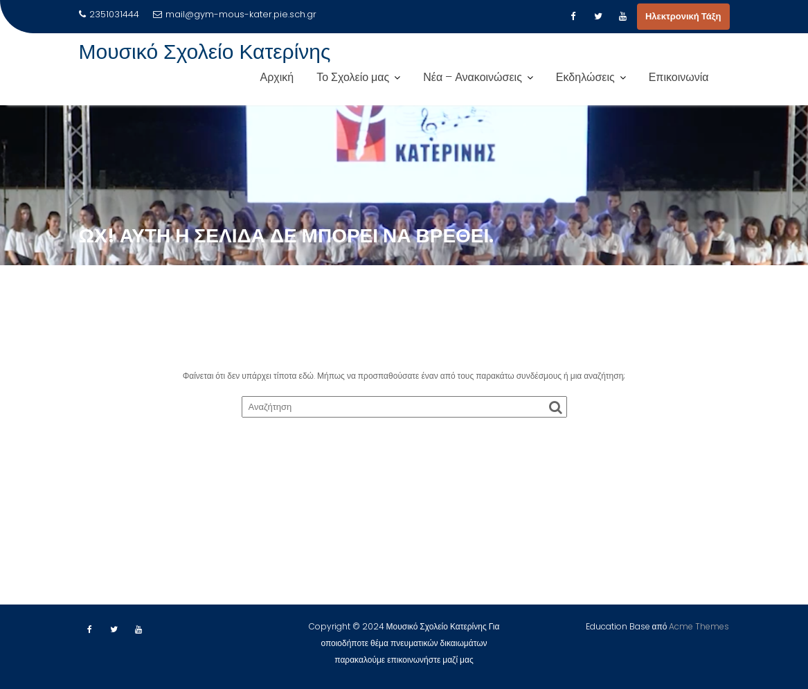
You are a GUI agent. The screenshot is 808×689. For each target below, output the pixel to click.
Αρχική (277, 77)
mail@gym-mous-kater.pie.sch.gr (234, 14)
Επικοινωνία (679, 77)
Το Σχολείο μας (352, 77)
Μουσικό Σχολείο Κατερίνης (205, 51)
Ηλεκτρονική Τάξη (683, 16)
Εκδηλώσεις (585, 77)
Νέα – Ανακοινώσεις (472, 77)
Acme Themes (699, 626)
